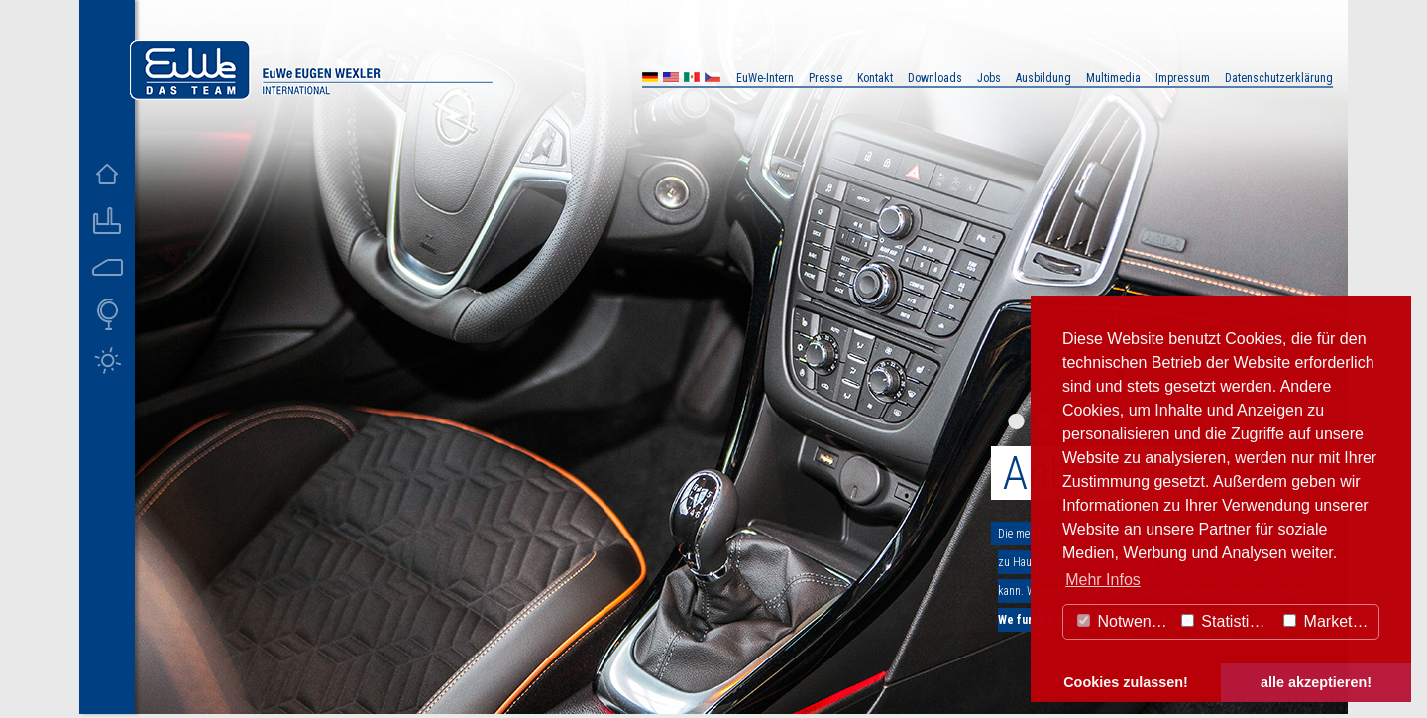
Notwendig (1124, 621)
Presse (825, 78)
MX (692, 79)
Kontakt (875, 78)
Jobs (989, 78)
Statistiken (1227, 621)
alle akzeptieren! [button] (1316, 682)
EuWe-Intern (765, 78)
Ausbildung (1043, 78)
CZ (712, 79)
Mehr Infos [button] (1103, 579)
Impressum (1182, 78)
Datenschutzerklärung (1279, 78)
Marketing (1328, 621)
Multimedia (1113, 78)
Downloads (935, 78)
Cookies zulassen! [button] (1125, 682)
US (671, 79)
